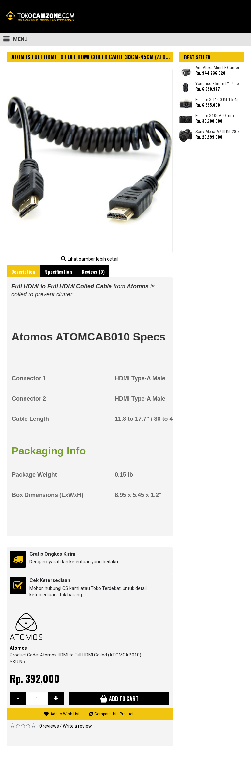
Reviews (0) (93, 271)
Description (23, 271)
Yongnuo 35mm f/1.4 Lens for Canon (219, 84)
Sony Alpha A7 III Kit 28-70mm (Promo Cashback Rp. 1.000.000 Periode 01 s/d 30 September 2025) (219, 132)
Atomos (18, 648)
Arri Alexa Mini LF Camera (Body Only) (219, 68)
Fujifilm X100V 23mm (214, 116)
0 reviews (49, 726)
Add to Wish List (65, 714)
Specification (58, 271)
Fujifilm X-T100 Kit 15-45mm (219, 100)
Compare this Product (114, 714)
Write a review (77, 726)
